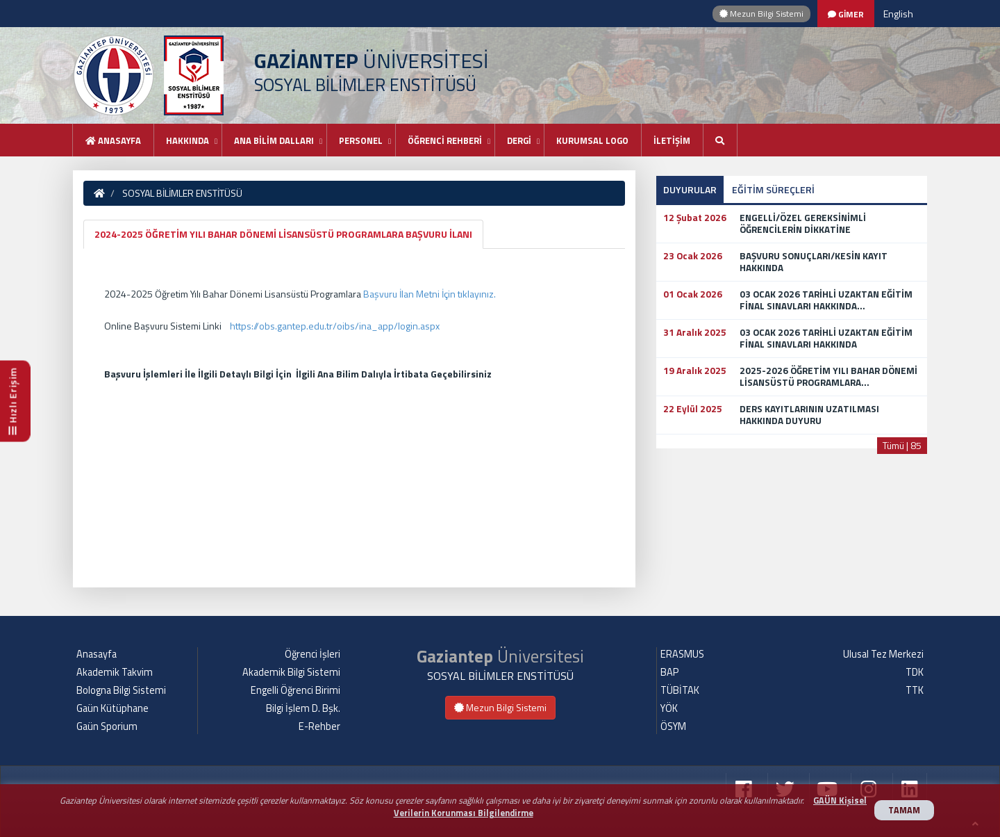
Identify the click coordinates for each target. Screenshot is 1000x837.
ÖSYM (673, 726)
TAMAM (904, 810)
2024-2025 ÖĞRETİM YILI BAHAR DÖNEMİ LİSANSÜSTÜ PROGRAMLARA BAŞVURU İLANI (283, 234)
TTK (915, 690)
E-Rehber (319, 726)
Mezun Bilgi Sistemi (761, 13)
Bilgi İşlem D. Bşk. (303, 708)
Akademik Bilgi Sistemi (291, 672)
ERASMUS (682, 654)
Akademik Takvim (114, 672)
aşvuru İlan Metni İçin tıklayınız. (432, 293)
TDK (915, 672)
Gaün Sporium (107, 726)
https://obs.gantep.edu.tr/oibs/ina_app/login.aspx (335, 325)
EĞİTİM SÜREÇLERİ (773, 189)
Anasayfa (113, 140)
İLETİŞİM (671, 140)
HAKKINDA (187, 140)
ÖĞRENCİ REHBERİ (445, 140)
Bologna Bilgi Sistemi (121, 690)
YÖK (669, 708)
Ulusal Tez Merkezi (883, 654)
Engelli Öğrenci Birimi (295, 690)
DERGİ (519, 140)
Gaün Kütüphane (112, 708)
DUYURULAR (690, 189)
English (898, 13)
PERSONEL (361, 140)
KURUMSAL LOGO (592, 140)
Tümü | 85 (902, 445)
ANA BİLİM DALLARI (274, 140)
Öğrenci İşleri (312, 654)
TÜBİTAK (679, 690)
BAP (669, 672)
